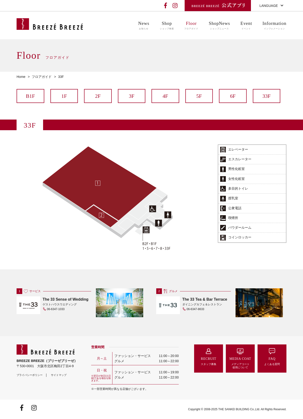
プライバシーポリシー (30, 375)
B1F (30, 96)
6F (233, 96)
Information (274, 26)
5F (199, 96)
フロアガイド (42, 77)
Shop (167, 26)
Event (246, 26)
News (143, 26)
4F (165, 96)
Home (21, 77)
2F (98, 96)
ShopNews (219, 26)
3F (131, 96)
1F (64, 96)
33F (267, 96)
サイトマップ (59, 375)
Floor (191, 26)
